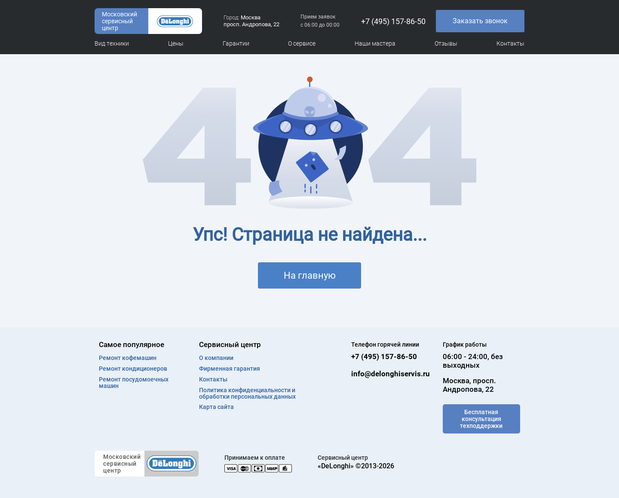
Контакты (213, 379)
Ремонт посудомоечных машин (134, 382)
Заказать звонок (480, 21)
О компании (216, 358)
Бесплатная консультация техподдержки (481, 419)
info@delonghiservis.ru (390, 373)
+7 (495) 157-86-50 (393, 21)
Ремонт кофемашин (127, 358)
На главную (310, 275)
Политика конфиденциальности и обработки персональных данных (247, 393)
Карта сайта (216, 407)
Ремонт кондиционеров (133, 369)
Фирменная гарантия (229, 369)
